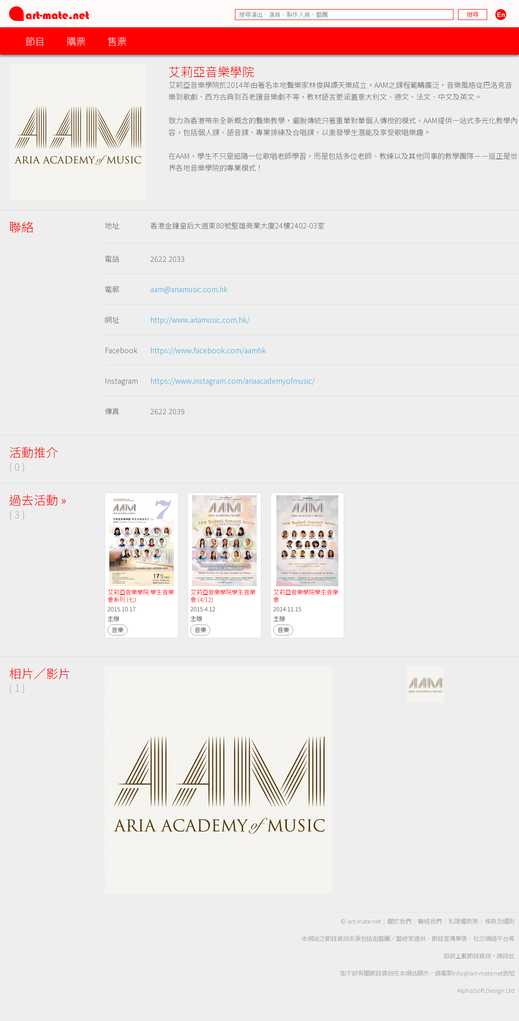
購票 (76, 41)
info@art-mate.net (478, 973)
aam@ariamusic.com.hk (189, 289)
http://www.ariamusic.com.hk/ (199, 319)
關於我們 (399, 921)
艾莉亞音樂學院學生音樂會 (305, 596)
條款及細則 (499, 921)
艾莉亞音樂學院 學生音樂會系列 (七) (140, 596)
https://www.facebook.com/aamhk (208, 350)
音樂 (117, 629)
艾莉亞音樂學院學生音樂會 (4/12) (222, 596)
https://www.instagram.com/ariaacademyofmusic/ (232, 380)
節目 (35, 41)
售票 (117, 41)
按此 (508, 955)
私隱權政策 (463, 921)
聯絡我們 (430, 921)
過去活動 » (37, 499)
